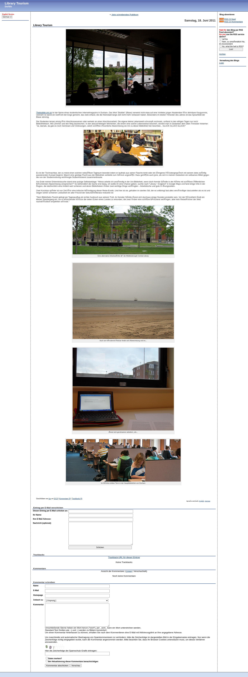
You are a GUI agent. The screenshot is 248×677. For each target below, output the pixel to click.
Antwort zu (38, 600)
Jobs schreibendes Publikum (125, 14)
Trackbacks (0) (77, 499)
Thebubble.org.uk (44, 113)
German (207, 501)
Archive (222, 54)
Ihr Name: (37, 515)
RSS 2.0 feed (230, 19)
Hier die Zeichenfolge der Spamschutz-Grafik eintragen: (71, 651)
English (201, 501)
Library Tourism (17, 3)
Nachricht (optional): (42, 523)
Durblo (8, 6)
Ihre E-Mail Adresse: (42, 519)
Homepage (38, 595)
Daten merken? (55, 658)
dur (50, 499)
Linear (129, 571)
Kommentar (38, 605)
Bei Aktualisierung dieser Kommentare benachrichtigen (73, 661)
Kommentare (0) (65, 499)
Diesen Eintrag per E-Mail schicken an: (50, 511)
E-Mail (36, 590)
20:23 (56, 499)
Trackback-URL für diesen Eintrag (124, 557)
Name (35, 586)
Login (221, 63)
